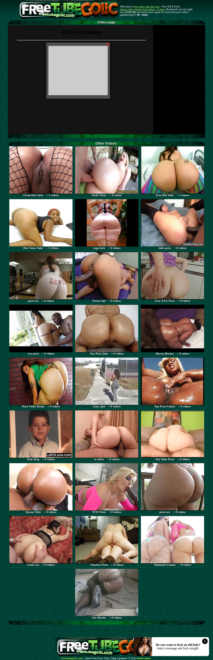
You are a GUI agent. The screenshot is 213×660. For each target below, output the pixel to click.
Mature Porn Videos (145, 9)
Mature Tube (126, 9)
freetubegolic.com (72, 658)
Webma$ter (144, 658)
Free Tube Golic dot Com (146, 6)
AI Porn (160, 9)
